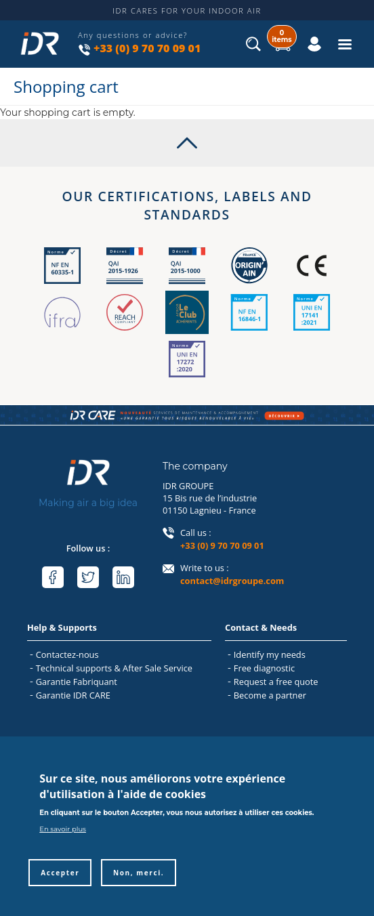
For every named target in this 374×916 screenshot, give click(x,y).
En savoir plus (62, 841)
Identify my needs (270, 654)
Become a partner (270, 695)
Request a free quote (276, 681)
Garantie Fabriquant (76, 681)
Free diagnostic (264, 668)
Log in (300, 33)
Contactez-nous (67, 654)
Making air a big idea (88, 503)
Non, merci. (138, 885)
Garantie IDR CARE (73, 695)
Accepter (60, 885)
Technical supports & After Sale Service (114, 668)
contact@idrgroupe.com (232, 581)
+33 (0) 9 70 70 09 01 (147, 48)
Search (253, 47)
